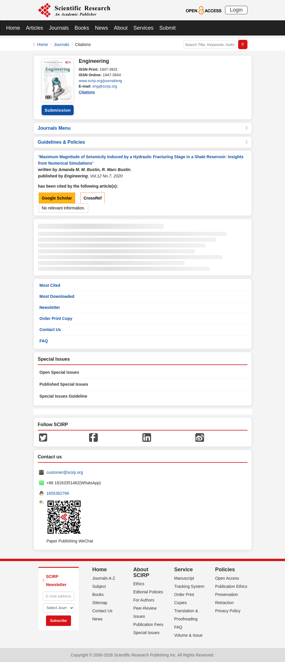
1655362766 (58, 493)
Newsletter (50, 307)
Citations (87, 92)
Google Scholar (57, 198)
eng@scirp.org (104, 86)
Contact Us (50, 329)
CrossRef (93, 198)
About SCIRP (141, 572)
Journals (59, 28)
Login (236, 10)
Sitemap (99, 602)
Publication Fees (148, 624)
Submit (167, 28)
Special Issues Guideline (63, 396)
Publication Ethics (231, 586)
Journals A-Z (103, 578)
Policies (225, 569)
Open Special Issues (59, 372)
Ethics (138, 583)
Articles (34, 28)
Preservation (226, 594)
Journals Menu (142, 128)
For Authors (143, 600)
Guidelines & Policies (142, 142)
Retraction (224, 602)
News (101, 28)
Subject (99, 586)
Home (13, 28)
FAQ (44, 341)
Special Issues (146, 632)
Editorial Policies (148, 592)
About (121, 28)
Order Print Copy (56, 318)
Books (82, 28)
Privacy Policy (227, 610)
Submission (58, 110)
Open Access (227, 578)
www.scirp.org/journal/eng (100, 81)
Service (183, 569)
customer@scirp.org (65, 472)
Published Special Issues (64, 384)
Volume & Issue (188, 635)
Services (143, 28)
